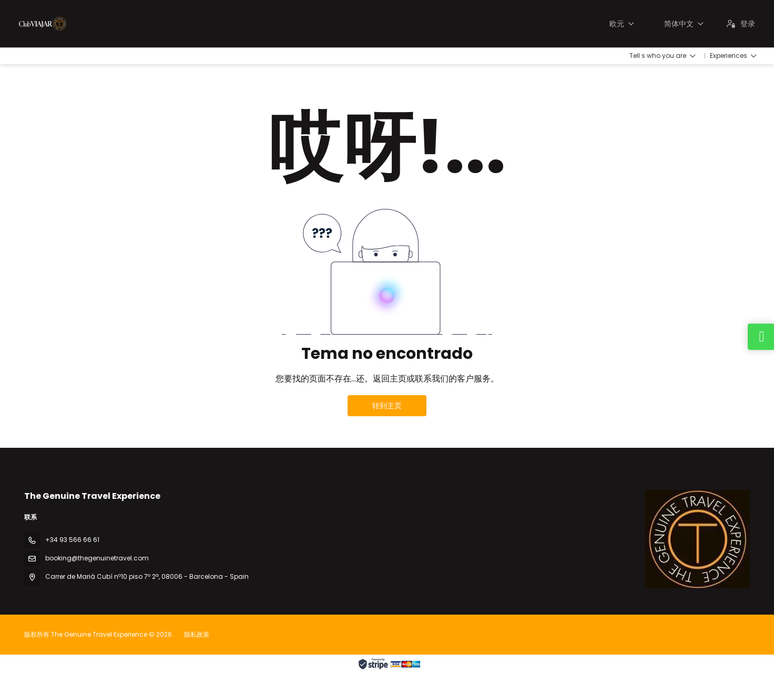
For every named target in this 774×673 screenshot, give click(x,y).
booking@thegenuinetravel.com (97, 558)
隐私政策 (196, 634)
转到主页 (387, 405)
